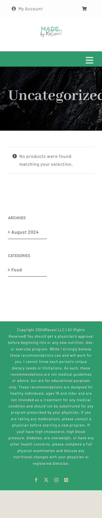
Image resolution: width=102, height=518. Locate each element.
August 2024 (25, 231)
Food (16, 269)
